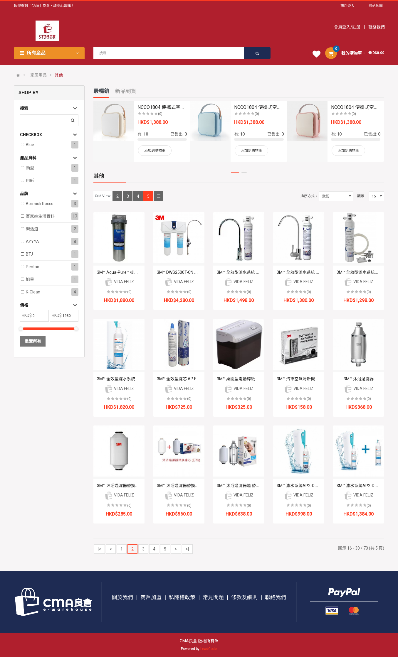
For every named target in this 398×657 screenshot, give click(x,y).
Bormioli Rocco (39, 203)
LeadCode (208, 649)
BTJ (29, 254)
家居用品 (38, 75)
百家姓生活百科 (40, 216)
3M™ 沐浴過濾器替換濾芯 (120, 485)
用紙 (30, 180)
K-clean (33, 292)
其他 (59, 75)
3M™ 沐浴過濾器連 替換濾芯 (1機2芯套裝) (255, 485)
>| (187, 549)
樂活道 (32, 229)
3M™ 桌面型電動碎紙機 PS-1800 (246, 378)
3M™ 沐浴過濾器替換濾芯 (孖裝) (186, 485)
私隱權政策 (182, 597)
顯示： (362, 196)
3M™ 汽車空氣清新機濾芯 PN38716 (309, 378)
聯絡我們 (376, 27)
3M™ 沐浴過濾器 (359, 378)
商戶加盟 (151, 597)
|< (99, 549)
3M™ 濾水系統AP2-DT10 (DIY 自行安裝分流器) (319, 485)
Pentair (32, 266)
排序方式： (309, 196)
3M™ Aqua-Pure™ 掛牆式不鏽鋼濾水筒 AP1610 (140, 272)
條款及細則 (244, 597)
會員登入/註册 (347, 27)
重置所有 (33, 341)
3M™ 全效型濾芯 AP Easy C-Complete (191, 378)
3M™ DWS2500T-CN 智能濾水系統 (188, 272)
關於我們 (122, 597)
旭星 (30, 279)
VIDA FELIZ (119, 281)
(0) (129, 292)
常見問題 (213, 597)
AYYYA (32, 241)
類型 (30, 167)
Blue (30, 144)
